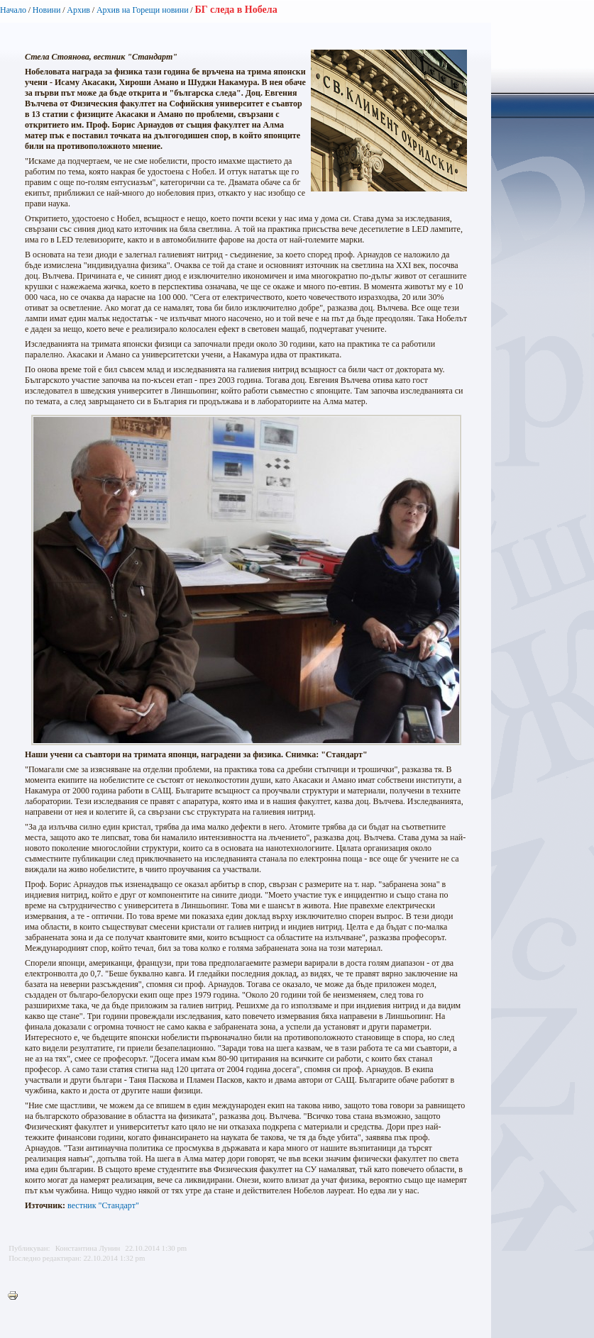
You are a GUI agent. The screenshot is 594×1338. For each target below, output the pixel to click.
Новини (47, 10)
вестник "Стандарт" (103, 1205)
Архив (78, 10)
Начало (13, 10)
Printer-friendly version (16, 1296)
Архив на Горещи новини (143, 10)
